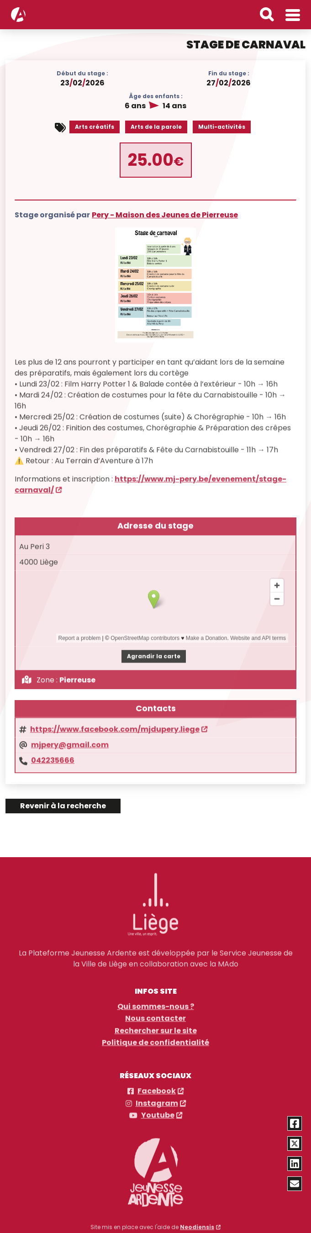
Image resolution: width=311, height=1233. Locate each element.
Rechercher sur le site (156, 1026)
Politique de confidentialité (155, 1037)
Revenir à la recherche (63, 806)
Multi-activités (221, 126)
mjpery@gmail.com (70, 739)
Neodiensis (197, 1222)
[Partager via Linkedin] (295, 1163)
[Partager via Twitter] (295, 1143)
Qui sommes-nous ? (155, 1001)
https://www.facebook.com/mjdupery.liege (115, 723)
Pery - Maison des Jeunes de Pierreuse (165, 213)
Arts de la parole (156, 126)
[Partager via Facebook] (295, 1123)
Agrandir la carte (153, 650)
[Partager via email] (295, 1183)
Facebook (156, 1086)
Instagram (157, 1098)
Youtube (157, 1110)
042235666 (52, 755)
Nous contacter (155, 1013)
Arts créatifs (94, 126)
